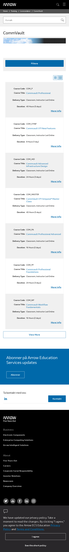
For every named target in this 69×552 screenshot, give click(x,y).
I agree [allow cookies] (35, 536)
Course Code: (19, 89)
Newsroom (8, 481)
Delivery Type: (19, 100)
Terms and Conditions (30, 529)
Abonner (15, 374)
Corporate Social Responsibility (18, 471)
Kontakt (57, 398)
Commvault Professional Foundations (38, 270)
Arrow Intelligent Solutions (16, 445)
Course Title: (19, 93)
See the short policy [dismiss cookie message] (35, 545)
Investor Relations (11, 476)
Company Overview (12, 486)
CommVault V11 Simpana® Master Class (42, 200)
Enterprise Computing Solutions (18, 440)
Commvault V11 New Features (41, 128)
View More (34, 334)
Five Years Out (10, 460)
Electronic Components (14, 435)
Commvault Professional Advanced (43, 234)
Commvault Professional (38, 93)
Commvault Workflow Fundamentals (37, 305)
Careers (7, 465)
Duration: (21, 106)
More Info (56, 111)
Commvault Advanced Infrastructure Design (37, 164)
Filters (34, 63)
